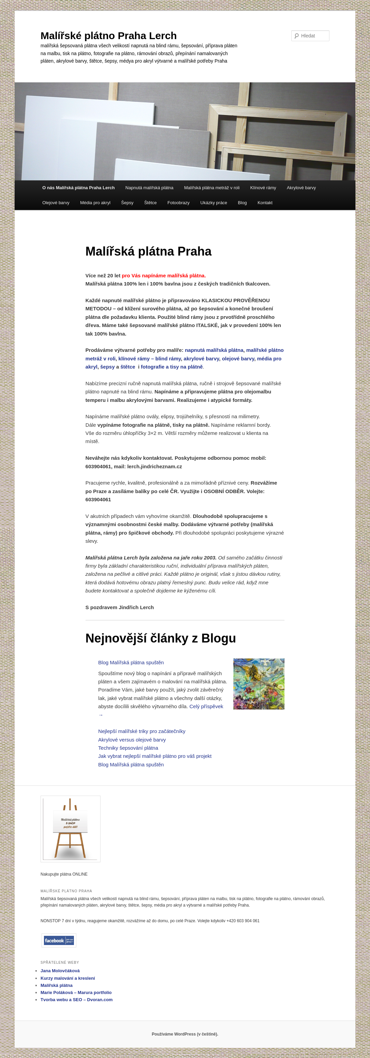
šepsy (107, 367)
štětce (127, 367)
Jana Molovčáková (60, 970)
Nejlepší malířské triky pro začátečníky (141, 731)
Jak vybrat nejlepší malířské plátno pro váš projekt (155, 756)
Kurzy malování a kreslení (68, 978)
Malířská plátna (57, 985)
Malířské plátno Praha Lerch (109, 35)
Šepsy (127, 202)
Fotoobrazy (179, 202)
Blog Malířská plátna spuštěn (131, 662)
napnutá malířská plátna (214, 350)
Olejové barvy (55, 202)
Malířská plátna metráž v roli (212, 187)
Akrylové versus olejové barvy (132, 740)
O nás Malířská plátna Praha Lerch (78, 187)
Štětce (150, 202)
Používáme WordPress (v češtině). (185, 1034)
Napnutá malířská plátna (149, 187)
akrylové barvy (201, 358)
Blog (242, 202)
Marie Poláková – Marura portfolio (76, 992)
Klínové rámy (263, 187)
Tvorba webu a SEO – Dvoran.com (77, 999)
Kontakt (265, 202)
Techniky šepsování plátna (128, 748)
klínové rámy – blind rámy (150, 358)
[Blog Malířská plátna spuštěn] (258, 685)
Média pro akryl (95, 202)
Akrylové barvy (301, 187)
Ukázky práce (213, 202)
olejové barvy (238, 358)
